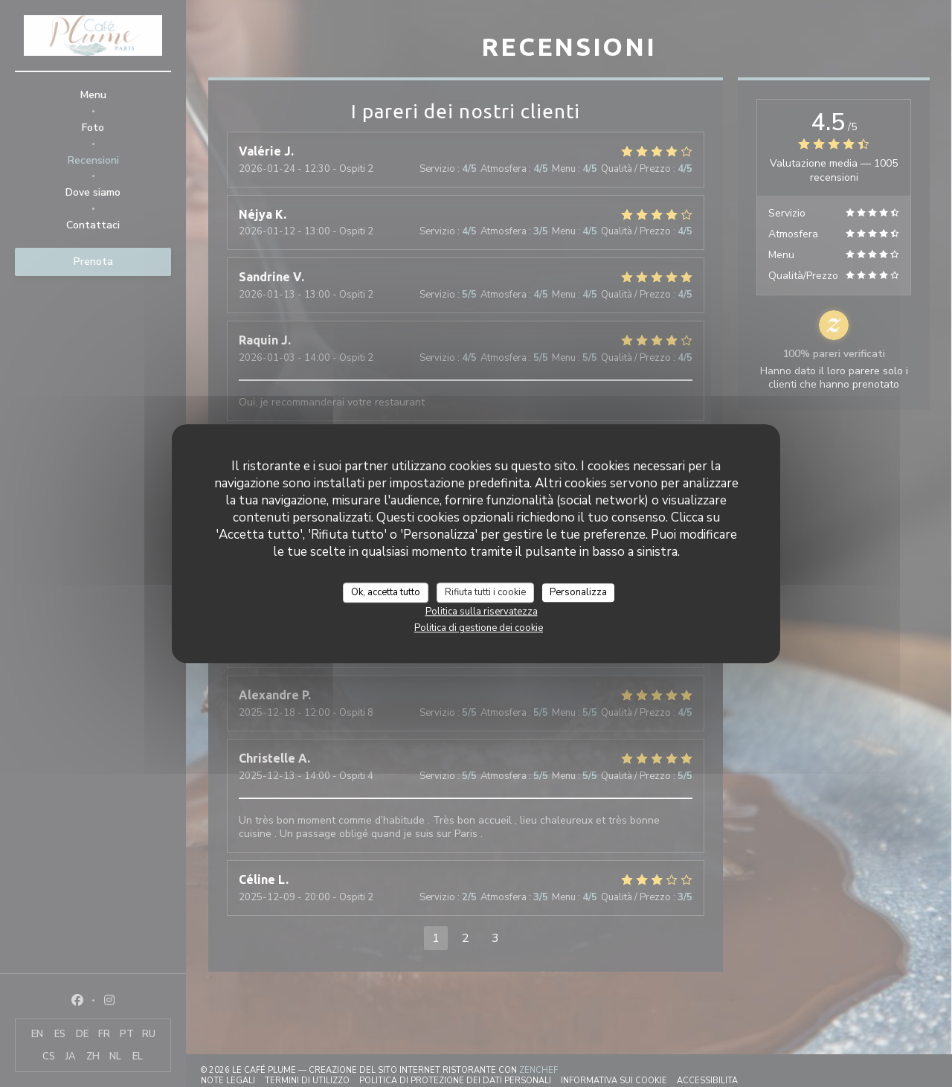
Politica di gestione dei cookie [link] (478, 628)
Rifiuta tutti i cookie (485, 592)
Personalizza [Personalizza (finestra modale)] (578, 592)
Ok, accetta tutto (385, 592)
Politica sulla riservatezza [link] (481, 611)
